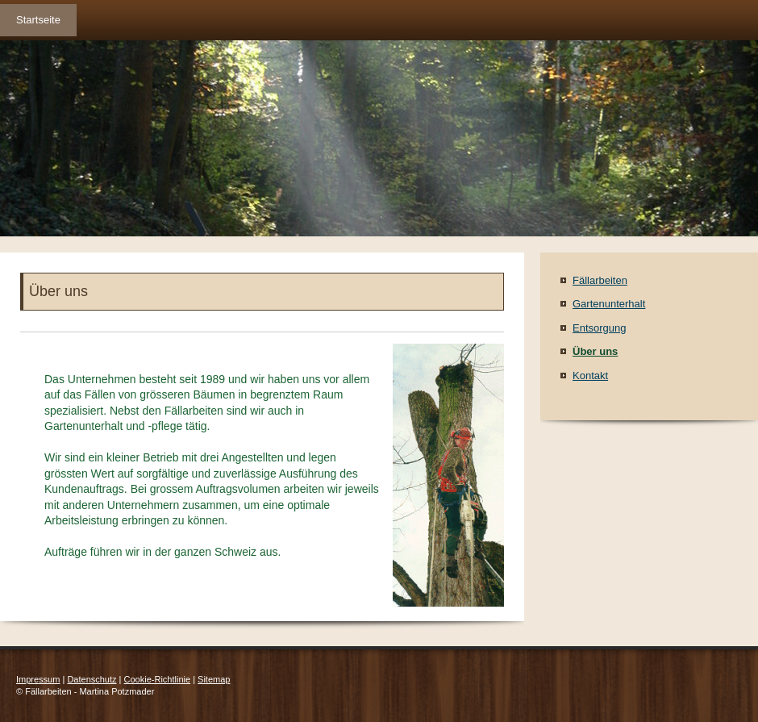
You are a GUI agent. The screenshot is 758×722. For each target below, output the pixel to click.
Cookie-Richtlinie (157, 679)
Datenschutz (91, 679)
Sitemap (214, 679)
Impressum (38, 679)
